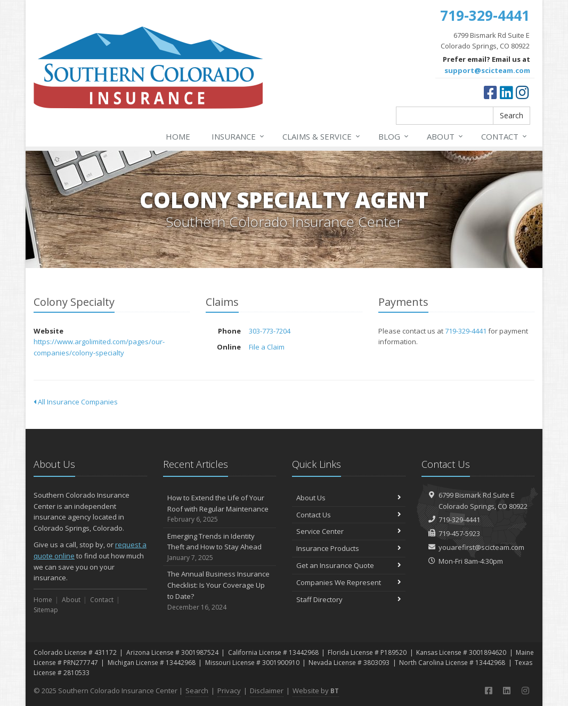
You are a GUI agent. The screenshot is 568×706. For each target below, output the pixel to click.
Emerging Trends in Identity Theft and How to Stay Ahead (219, 547)
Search (511, 115)
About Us (348, 497)
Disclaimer (266, 690)
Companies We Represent (348, 582)
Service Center (348, 531)
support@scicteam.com (487, 70)
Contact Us (348, 515)
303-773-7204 (269, 331)
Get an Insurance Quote (348, 565)
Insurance (238, 136)
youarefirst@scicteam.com (481, 547)
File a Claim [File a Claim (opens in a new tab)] (267, 347)
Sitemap (46, 609)
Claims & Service (321, 136)
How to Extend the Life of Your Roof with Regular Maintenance (219, 509)
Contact (504, 136)
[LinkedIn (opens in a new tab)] (506, 92)
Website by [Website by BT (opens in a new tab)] (316, 690)
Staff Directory (348, 599)
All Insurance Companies (76, 402)
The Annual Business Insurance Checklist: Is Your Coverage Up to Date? (219, 590)
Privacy (229, 690)
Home (178, 136)
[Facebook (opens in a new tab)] (490, 92)
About (445, 136)
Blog (394, 136)
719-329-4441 (465, 331)
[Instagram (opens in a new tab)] (522, 92)
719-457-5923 (459, 533)
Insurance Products (348, 548)
